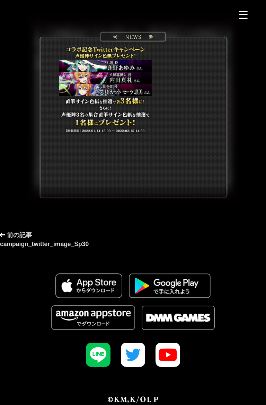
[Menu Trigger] (243, 14)
